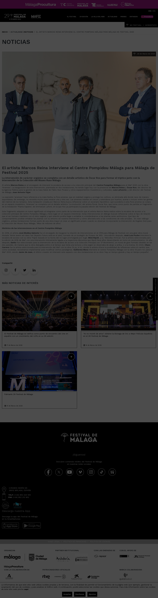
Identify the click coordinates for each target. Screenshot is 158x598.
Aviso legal (54, 542)
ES (150, 11)
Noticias (28, 32)
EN (154, 11)
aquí (26, 589)
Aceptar (67, 594)
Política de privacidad (74, 542)
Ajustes (92, 594)
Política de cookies (100, 542)
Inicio (5, 32)
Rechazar (79, 594)
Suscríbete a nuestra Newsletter (155, 299)
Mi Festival (134, 25)
